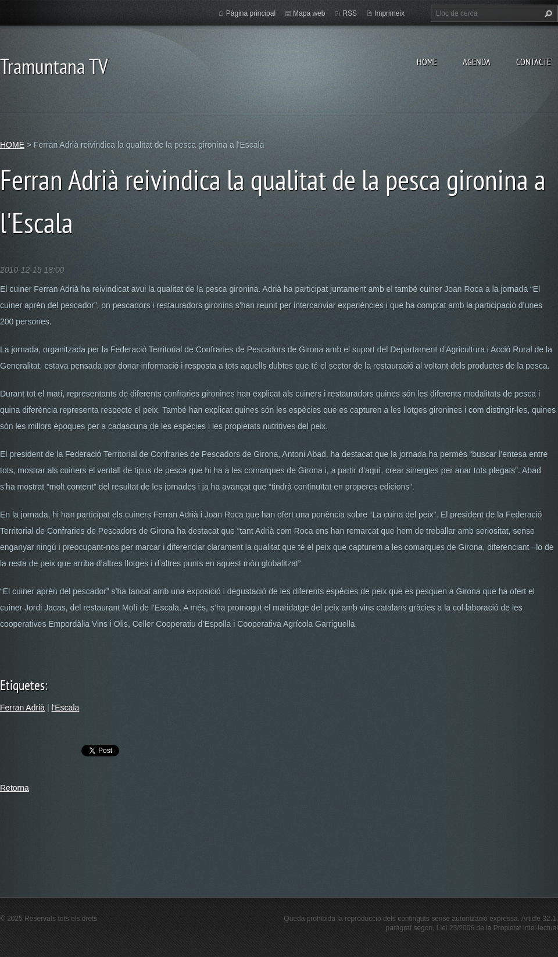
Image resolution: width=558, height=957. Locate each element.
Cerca (547, 13)
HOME (427, 61)
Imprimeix (389, 13)
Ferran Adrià (22, 707)
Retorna (14, 787)
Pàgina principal (251, 13)
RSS (349, 13)
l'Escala (65, 707)
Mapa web (309, 13)
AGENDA (477, 61)
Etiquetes (22, 685)
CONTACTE (533, 61)
